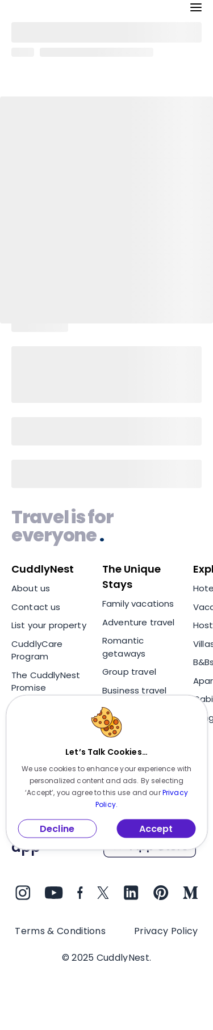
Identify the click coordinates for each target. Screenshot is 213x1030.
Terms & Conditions (60, 930)
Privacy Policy (166, 930)
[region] (106, 666)
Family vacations (138, 603)
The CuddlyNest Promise (45, 681)
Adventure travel (138, 622)
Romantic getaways (123, 646)
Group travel (129, 672)
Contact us (36, 607)
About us (30, 588)
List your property (48, 625)
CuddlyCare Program (37, 650)
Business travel (134, 690)
